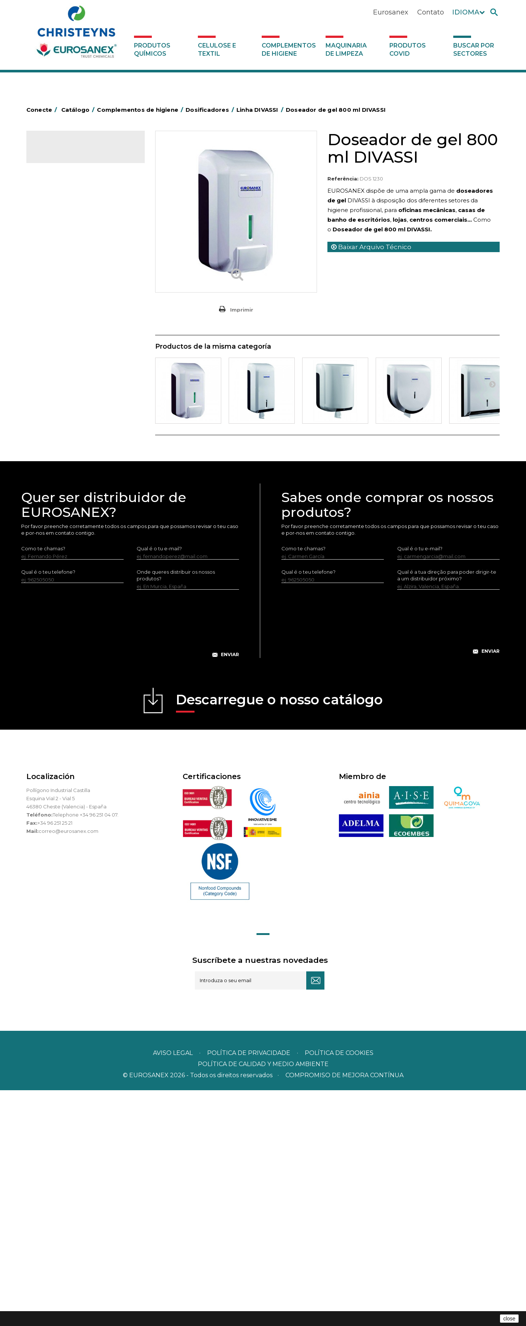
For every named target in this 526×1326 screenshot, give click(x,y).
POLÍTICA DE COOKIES (339, 1288)
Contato (430, 12)
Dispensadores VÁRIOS (75, 540)
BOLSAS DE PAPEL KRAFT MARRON (83, 259)
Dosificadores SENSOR (74, 552)
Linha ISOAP (61, 515)
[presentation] (129, 865)
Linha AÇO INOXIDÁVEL (75, 503)
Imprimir (241, 310)
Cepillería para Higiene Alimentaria (82, 340)
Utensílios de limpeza (66, 443)
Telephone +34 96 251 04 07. (85, 1050)
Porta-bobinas (58, 397)
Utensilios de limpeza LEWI (72, 455)
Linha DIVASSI (63, 479)
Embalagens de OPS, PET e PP (77, 317)
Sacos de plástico (62, 248)
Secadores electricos (66, 432)
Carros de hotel (59, 271)
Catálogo (61, 152)
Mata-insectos (57, 374)
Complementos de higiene (289, 49)
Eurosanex (390, 12)
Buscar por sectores (473, 49)
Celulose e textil (217, 49)
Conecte (43, 109)
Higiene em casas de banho (74, 363)
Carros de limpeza (62, 282)
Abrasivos (52, 202)
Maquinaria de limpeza (346, 49)
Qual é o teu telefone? (48, 808)
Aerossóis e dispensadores (72, 213)
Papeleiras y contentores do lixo (79, 294)
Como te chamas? (43, 784)
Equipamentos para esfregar (75, 305)
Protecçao (53, 409)
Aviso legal (173, 1288)
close (509, 1319)
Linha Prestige (63, 528)
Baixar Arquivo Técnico (371, 247)
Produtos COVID (407, 49)
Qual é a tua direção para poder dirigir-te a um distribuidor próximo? (446, 811)
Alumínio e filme (60, 225)
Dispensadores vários (66, 564)
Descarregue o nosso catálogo (279, 937)
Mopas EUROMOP (62, 386)
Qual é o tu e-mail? (159, 784)
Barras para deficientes (68, 236)
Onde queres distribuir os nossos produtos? (176, 811)
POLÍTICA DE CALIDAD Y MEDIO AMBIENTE (263, 1299)
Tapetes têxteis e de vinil (70, 351)
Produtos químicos (152, 49)
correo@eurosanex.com (68, 1067)
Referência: (343, 179)
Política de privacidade (248, 1288)
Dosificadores (57, 466)
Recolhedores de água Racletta (79, 420)
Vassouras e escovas (65, 328)
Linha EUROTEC (65, 491)
